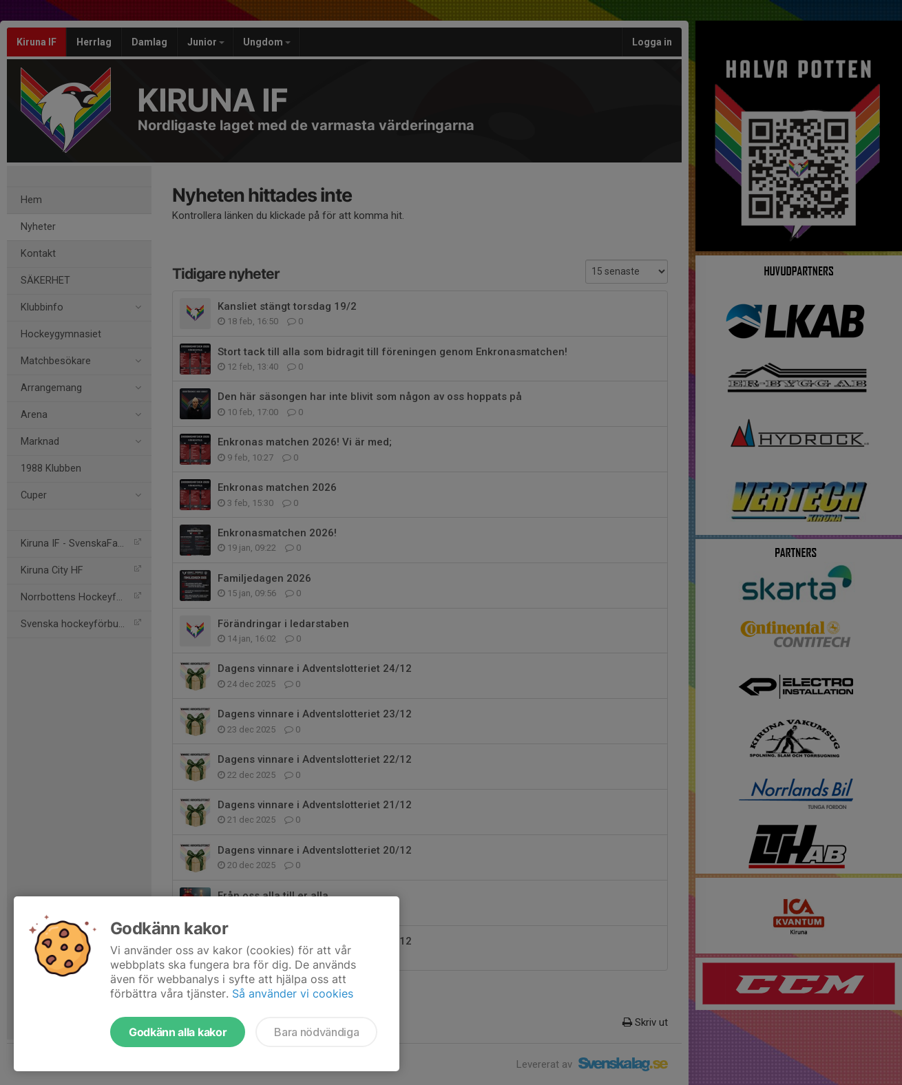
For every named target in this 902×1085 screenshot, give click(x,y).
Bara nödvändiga (316, 1032)
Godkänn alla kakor (178, 1032)
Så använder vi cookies (292, 993)
